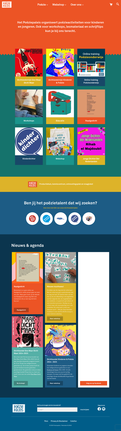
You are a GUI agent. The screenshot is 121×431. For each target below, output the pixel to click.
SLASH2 (69, 425)
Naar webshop (55, 318)
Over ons (77, 4)
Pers (46, 421)
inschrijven (84, 409)
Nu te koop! (21, 383)
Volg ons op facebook (93, 383)
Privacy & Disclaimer (59, 421)
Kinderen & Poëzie (52, 370)
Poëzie (42, 4)
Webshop (59, 4)
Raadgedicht (21, 310)
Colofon (73, 421)
